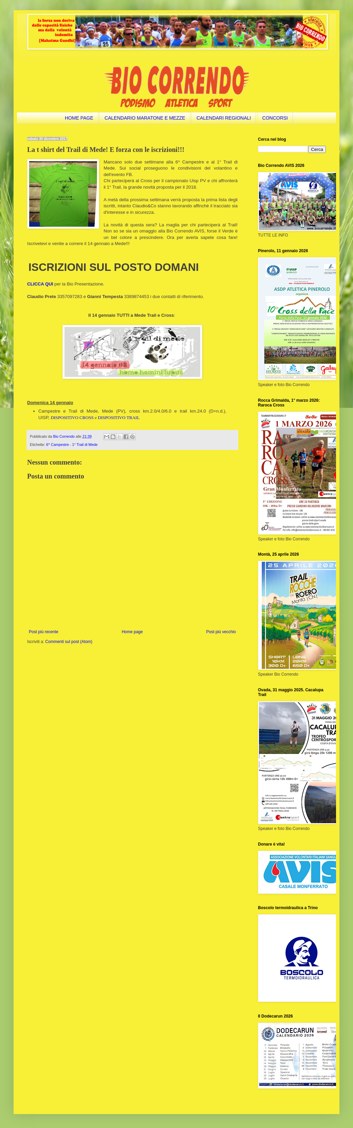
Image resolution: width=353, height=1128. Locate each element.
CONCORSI (275, 118)
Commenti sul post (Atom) (68, 641)
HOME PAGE (79, 118)
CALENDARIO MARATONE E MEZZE (145, 118)
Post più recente (43, 631)
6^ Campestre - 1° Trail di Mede (72, 444)
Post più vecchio (221, 631)
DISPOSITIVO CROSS (72, 417)
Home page (132, 631)
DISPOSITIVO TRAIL (119, 417)
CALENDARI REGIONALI (224, 118)
